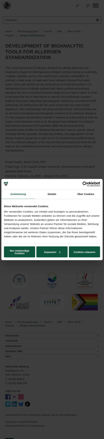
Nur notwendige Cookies (19, 252)
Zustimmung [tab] (18, 193)
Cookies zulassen (84, 251)
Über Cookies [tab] (85, 193)
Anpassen (52, 251)
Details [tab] (52, 193)
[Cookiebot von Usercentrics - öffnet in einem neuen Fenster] (85, 184)
